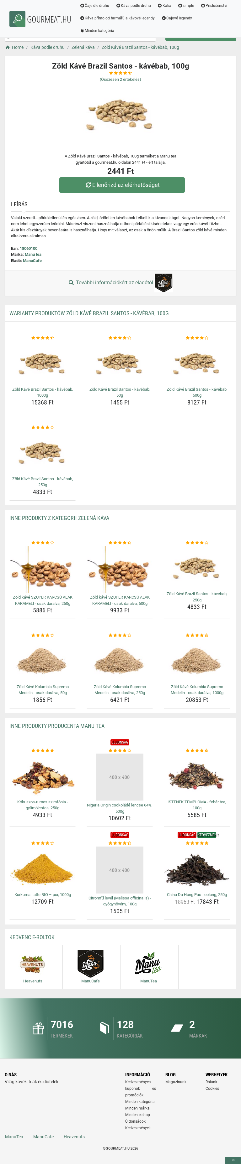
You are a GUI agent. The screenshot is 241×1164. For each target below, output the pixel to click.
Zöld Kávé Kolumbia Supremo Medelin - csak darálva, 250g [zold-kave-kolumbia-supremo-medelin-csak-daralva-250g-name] (120, 689)
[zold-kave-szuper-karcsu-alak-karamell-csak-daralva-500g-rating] (120, 543)
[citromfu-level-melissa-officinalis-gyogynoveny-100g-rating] (120, 843)
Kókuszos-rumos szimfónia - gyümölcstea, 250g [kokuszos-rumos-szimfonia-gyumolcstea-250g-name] (42, 805)
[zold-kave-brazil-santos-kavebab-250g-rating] (42, 428)
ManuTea (14, 1136)
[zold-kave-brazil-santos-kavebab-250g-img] (42, 452)
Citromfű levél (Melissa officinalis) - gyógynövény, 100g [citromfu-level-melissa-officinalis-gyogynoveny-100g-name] (119, 901)
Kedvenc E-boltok (32, 937)
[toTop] (233, 1160)
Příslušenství (214, 5)
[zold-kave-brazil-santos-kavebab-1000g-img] (42, 363)
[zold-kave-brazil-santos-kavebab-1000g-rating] (42, 338)
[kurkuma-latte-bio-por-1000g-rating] (42, 843)
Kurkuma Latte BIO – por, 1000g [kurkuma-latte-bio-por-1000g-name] (42, 894)
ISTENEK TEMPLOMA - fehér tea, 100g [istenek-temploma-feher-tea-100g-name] (197, 805)
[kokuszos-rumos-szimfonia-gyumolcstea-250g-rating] (42, 751)
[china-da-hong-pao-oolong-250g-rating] (197, 843)
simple (186, 5)
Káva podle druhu (134, 5)
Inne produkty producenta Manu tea (56, 726)
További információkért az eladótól (120, 283)
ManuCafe (32, 260)
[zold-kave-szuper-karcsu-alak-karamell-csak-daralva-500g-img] (120, 569)
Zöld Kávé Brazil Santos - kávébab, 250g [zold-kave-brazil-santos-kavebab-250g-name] (42, 481)
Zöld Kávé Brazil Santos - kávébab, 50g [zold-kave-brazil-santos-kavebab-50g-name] (119, 392)
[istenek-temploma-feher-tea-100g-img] (197, 775)
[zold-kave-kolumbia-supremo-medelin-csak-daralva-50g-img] (42, 660)
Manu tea (33, 254)
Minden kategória (97, 30)
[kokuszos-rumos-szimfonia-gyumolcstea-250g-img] (42, 775)
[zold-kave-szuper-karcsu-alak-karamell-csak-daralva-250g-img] (42, 569)
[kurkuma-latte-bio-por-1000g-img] (42, 868)
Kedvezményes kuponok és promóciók (140, 1088)
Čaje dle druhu (95, 5)
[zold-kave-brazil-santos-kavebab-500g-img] (197, 363)
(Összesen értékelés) (120, 79)
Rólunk (211, 1082)
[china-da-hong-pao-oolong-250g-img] (197, 868)
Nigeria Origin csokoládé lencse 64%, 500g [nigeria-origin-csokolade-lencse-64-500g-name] (120, 808)
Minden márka (137, 1108)
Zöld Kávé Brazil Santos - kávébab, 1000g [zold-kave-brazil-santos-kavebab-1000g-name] (42, 392)
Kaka (165, 5)
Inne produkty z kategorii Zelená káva (59, 518)
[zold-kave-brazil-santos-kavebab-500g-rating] (197, 338)
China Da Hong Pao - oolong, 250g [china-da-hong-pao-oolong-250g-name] (197, 894)
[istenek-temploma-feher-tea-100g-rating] (197, 751)
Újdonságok (135, 1121)
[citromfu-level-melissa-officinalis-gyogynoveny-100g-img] (120, 870)
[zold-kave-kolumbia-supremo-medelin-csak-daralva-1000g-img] (197, 660)
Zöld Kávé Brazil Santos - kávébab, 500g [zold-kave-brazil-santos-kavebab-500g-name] (197, 392)
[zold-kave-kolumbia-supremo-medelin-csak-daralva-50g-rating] (42, 635)
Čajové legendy (177, 18)
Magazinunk (175, 1082)
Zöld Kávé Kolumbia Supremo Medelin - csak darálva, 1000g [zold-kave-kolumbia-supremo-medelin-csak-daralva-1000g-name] (197, 689)
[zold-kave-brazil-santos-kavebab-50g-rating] (120, 338)
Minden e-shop (137, 1115)
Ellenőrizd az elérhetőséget (122, 185)
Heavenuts (74, 1136)
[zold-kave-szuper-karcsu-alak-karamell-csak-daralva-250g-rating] (42, 543)
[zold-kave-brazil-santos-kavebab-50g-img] (120, 363)
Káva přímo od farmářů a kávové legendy (117, 18)
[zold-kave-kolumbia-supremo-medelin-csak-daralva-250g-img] (120, 660)
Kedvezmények (138, 1128)
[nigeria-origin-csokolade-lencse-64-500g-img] (120, 777)
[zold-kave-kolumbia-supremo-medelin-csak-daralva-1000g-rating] (197, 635)
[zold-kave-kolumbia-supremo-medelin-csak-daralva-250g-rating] (120, 635)
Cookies (212, 1088)
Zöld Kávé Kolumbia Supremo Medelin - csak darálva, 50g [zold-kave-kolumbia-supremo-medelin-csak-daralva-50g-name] (43, 689)
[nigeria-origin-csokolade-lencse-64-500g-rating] (120, 751)
